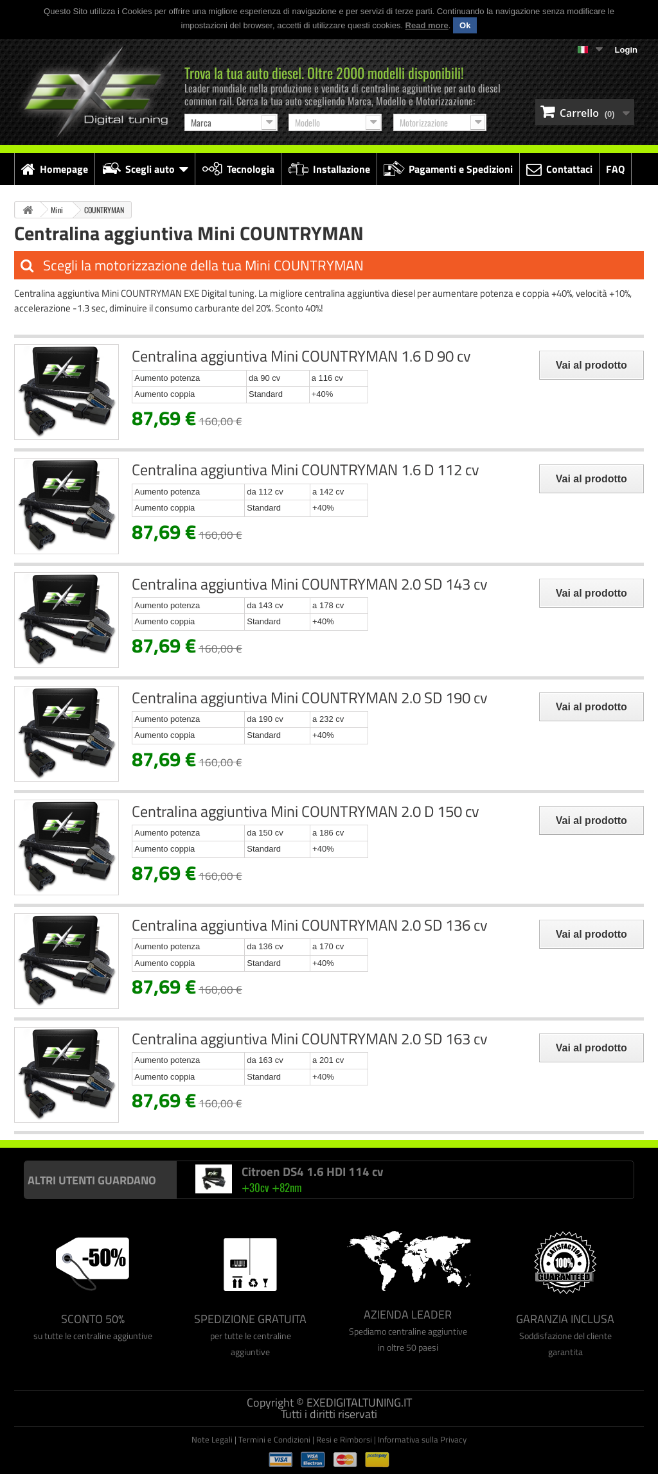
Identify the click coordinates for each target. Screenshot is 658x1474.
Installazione (329, 169)
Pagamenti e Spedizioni (448, 169)
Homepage (54, 169)
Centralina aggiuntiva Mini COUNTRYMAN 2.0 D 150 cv (305, 811)
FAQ (615, 169)
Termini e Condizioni (274, 1439)
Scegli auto (145, 169)
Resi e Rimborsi (344, 1439)
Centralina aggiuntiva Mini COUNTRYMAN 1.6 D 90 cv (301, 355)
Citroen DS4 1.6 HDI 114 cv (312, 1171)
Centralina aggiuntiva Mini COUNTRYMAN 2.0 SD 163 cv (310, 1038)
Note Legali (212, 1439)
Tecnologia (238, 169)
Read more (427, 25)
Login (626, 50)
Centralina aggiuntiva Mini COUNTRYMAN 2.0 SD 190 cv (310, 697)
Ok (464, 25)
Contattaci (559, 169)
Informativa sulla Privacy (422, 1439)
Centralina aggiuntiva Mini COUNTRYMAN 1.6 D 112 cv (305, 469)
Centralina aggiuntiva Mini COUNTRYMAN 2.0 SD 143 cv (310, 583)
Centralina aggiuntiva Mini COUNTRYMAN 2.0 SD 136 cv (310, 924)
